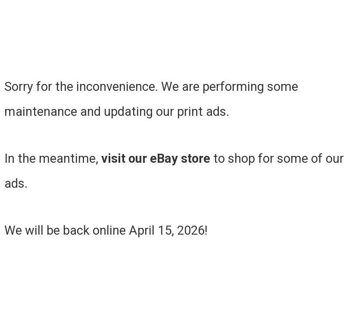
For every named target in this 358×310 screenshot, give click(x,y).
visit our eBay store (155, 158)
